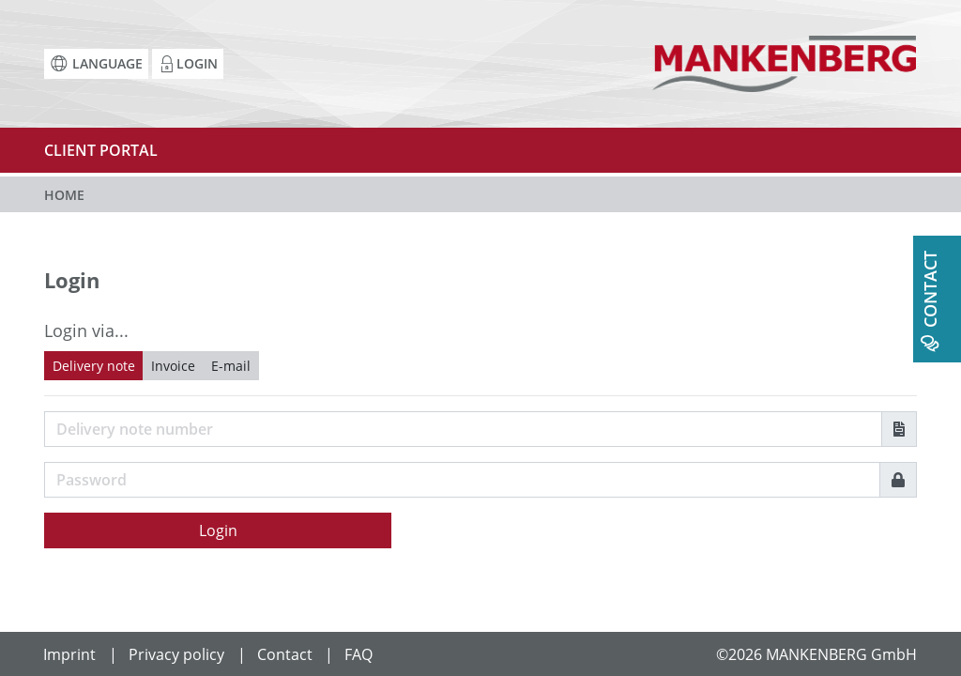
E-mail (231, 366)
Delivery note (94, 366)
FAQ (358, 654)
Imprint (69, 654)
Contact (285, 654)
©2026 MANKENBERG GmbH (816, 654)
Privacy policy (176, 654)
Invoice (173, 366)
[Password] (462, 480)
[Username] (463, 429)
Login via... (86, 330)
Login (218, 530)
